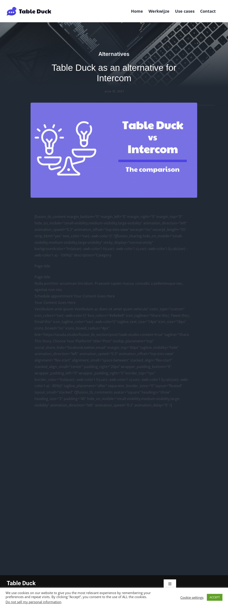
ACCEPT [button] (215, 597)
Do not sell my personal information (33, 602)
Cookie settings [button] (192, 597)
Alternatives (113, 54)
